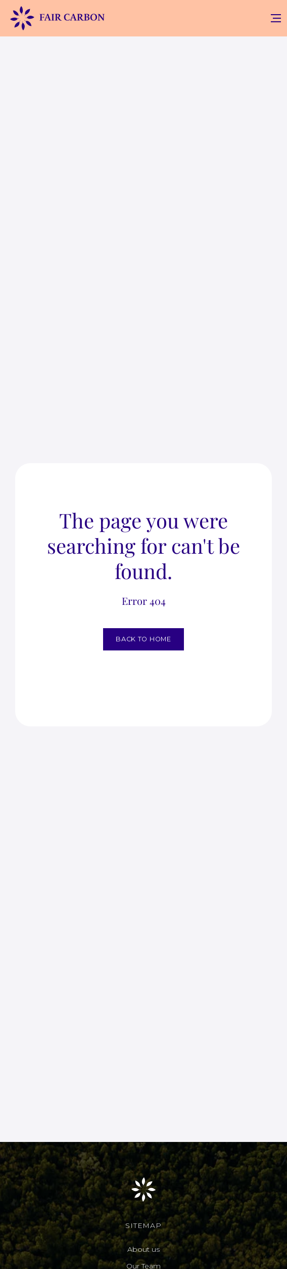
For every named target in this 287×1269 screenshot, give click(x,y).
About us (143, 1249)
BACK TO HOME (143, 639)
